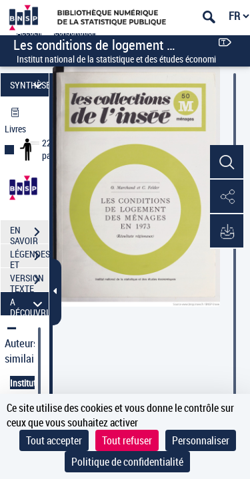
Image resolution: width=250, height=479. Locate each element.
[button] (226, 162)
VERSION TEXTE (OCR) (29, 281)
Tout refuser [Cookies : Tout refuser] (127, 440)
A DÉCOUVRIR (29, 303)
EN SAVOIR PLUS (29, 233)
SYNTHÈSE (29, 84)
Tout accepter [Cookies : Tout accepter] (54, 440)
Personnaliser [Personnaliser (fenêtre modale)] (200, 440)
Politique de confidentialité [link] (127, 461)
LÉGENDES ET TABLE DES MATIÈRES (29, 257)
